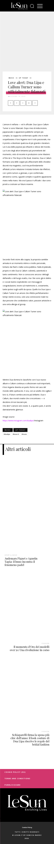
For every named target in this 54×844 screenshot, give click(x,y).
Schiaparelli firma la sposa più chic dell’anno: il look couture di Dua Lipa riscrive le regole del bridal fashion (29, 739)
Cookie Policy (27, 827)
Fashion (45, 643)
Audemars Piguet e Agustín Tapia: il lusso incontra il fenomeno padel (21, 562)
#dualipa (7, 434)
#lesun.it (16, 434)
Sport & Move (11, 555)
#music (24, 434)
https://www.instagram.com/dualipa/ (18, 420)
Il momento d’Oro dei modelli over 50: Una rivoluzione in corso (29, 648)
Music (11, 78)
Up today (23, 78)
